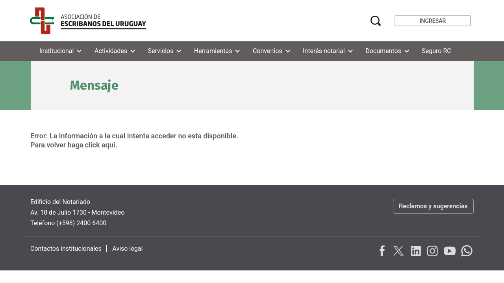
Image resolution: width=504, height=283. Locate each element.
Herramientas (213, 51)
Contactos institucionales (66, 248)
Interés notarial (324, 51)
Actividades (110, 51)
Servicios (161, 51)
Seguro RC (436, 51)
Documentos (383, 51)
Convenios (267, 51)
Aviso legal (127, 248)
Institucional (56, 51)
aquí (108, 145)
